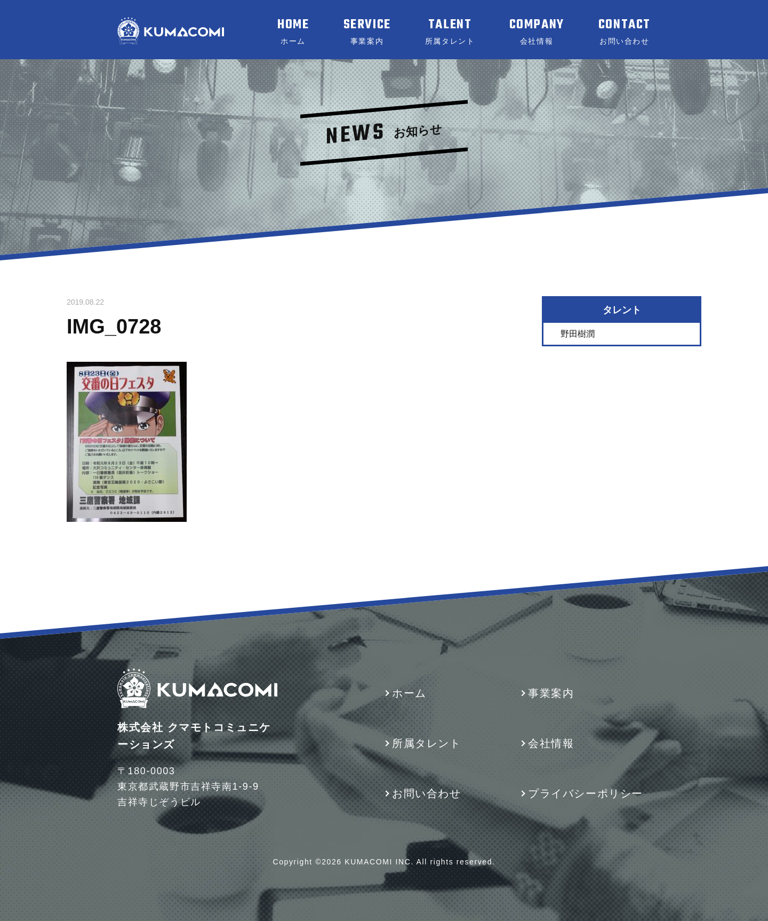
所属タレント (426, 743)
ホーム (409, 693)
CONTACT (624, 31)
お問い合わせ (426, 793)
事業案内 (551, 693)
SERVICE (367, 31)
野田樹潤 (578, 333)
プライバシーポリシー (585, 793)
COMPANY (536, 31)
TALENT (450, 31)
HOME (293, 31)
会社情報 (551, 743)
